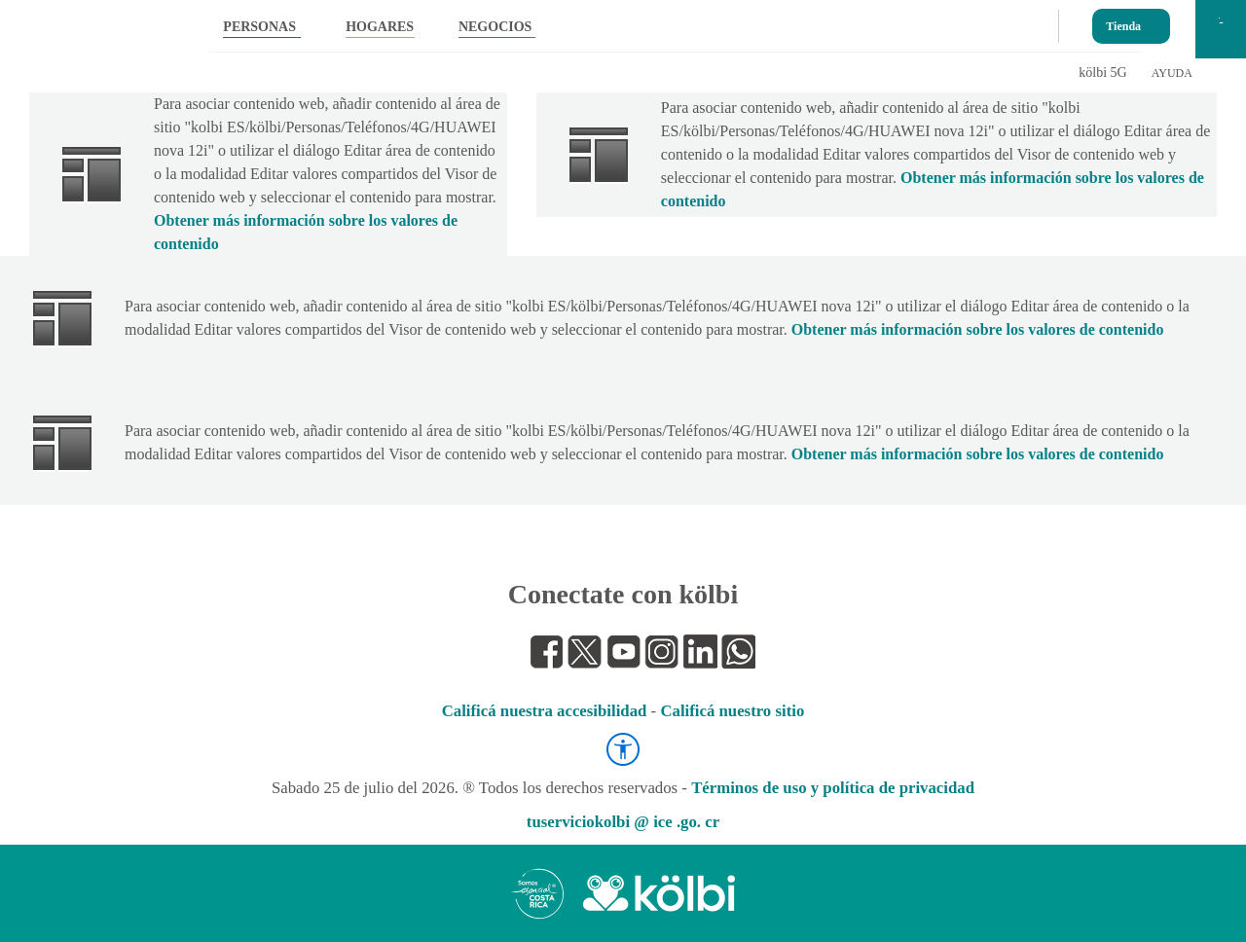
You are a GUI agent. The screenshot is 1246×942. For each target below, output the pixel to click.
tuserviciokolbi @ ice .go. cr (623, 822)
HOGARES (380, 26)
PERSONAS (259, 26)
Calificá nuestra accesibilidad (544, 711)
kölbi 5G (1102, 72)
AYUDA (1172, 73)
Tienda (1123, 21)
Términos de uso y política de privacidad (832, 788)
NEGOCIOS (494, 26)
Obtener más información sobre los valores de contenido (977, 329)
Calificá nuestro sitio (732, 711)
